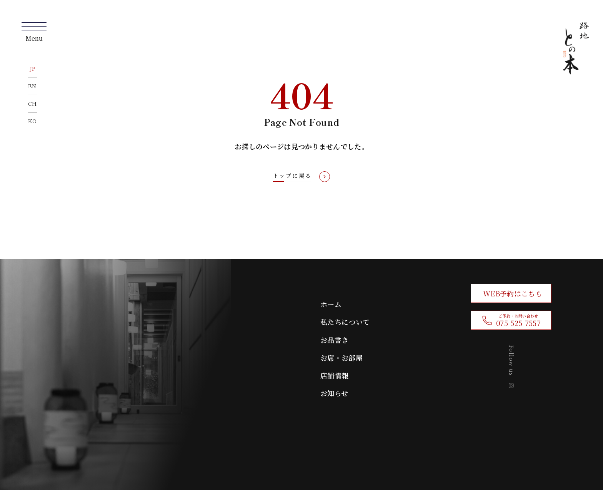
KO (32, 121)
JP (32, 68)
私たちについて (345, 322)
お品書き (334, 340)
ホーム (330, 304)
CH (32, 103)
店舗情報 (334, 375)
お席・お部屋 (341, 358)
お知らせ (334, 393)
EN (32, 86)
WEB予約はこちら (512, 293)
